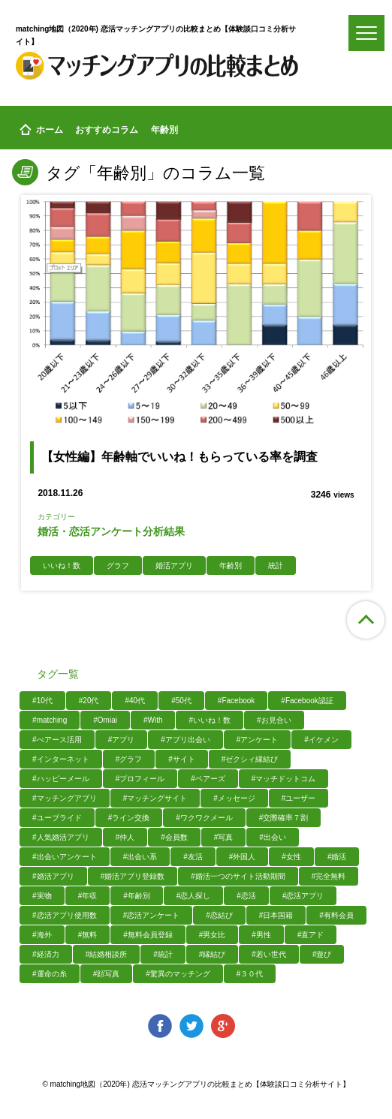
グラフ (118, 565)
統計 (275, 565)
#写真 (224, 837)
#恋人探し (193, 896)
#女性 (291, 857)
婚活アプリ (174, 565)
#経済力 (45, 954)
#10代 (42, 700)
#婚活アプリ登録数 (133, 876)
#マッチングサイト (155, 798)
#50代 (181, 700)
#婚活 (337, 857)
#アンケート (258, 739)
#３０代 (250, 974)
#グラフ (129, 759)
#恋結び (219, 915)
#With (153, 720)
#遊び (322, 954)
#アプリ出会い (185, 739)
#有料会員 (336, 915)
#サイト (181, 759)
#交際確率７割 (284, 818)
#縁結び (212, 954)
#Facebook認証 (307, 700)
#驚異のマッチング (178, 974)
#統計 (163, 954)
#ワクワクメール (204, 818)
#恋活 (246, 896)
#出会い (272, 837)
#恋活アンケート (151, 915)
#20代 (89, 700)
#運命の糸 (49, 974)
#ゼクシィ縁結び (250, 759)
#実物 (42, 896)
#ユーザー (299, 798)
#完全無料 (329, 876)
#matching (49, 720)
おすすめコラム (106, 129)
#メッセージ (234, 798)
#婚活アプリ (53, 876)
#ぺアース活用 (57, 739)
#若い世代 (269, 954)
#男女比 (212, 935)
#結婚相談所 (107, 954)
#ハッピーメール (60, 779)
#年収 (88, 896)
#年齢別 (136, 896)
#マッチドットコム (284, 779)
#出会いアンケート (64, 857)
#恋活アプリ (303, 896)
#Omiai (105, 720)
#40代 (135, 700)
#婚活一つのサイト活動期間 (238, 876)
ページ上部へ (365, 620)
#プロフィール (140, 779)
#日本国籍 (276, 915)
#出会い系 (140, 857)
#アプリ (121, 739)
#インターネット (60, 759)
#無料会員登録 (148, 935)
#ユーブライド (57, 818)
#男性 (261, 935)
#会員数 (174, 837)
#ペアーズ (208, 779)
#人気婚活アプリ (60, 837)
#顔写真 (106, 974)
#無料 (88, 935)
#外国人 (242, 857)
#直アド (310, 935)
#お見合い (274, 720)
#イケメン (321, 739)
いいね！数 (61, 565)
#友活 (193, 857)
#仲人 (125, 837)
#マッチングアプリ (64, 798)
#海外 (42, 935)
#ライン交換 (129, 818)
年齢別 (230, 565)
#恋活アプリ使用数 (64, 915)
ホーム (41, 130)
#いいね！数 (209, 720)
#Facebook (236, 700)
